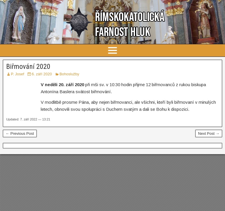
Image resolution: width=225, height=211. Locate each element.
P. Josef (17, 74)
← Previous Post (20, 133)
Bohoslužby (69, 74)
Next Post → (208, 133)
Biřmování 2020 (28, 66)
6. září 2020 (42, 74)
